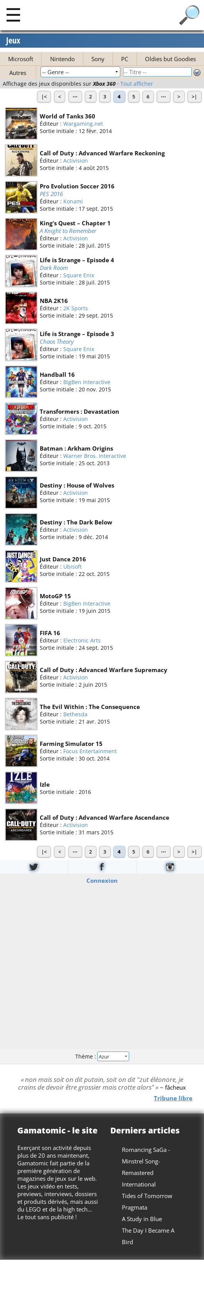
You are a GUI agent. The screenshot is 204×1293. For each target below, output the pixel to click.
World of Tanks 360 (67, 116)
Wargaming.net (83, 123)
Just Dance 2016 (63, 559)
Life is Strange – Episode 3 (77, 334)
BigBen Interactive (86, 382)
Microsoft (20, 59)
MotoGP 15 (55, 596)
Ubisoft (72, 566)
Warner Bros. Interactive (94, 455)
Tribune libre (173, 1098)
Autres (17, 73)
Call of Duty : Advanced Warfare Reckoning (102, 153)
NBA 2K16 (54, 301)
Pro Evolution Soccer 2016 (77, 186)
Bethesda (75, 714)
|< (44, 96)
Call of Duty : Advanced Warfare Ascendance (104, 817)
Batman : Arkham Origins (76, 448)
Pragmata (134, 1207)
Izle (45, 784)
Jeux (13, 41)
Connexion (102, 880)
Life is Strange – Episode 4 (77, 260)
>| (194, 96)
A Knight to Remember (68, 231)
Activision (75, 160)
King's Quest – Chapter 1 (75, 223)
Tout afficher (136, 83)
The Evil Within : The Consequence (90, 707)
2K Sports (75, 308)
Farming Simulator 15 (71, 743)
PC (124, 59)
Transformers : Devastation (79, 411)
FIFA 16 (50, 633)
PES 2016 (51, 194)
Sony (98, 59)
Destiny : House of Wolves (77, 485)
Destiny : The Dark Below (76, 522)
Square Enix (78, 275)
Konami (73, 201)
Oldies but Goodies (170, 59)
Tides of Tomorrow (147, 1196)
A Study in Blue (142, 1219)
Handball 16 (57, 374)
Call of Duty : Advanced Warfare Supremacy (103, 670)
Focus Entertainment (90, 751)
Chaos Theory (57, 341)
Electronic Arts (82, 640)
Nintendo (62, 59)
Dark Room (54, 267)
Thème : (101, 1056)
